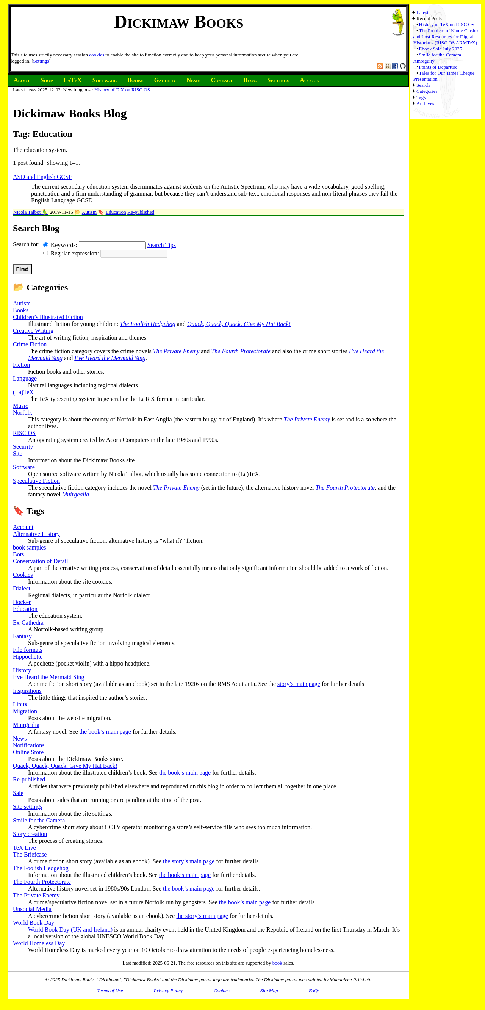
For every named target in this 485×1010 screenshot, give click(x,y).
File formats (27, 650)
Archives (425, 103)
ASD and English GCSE (42, 177)
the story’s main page (188, 861)
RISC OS (24, 433)
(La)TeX (23, 392)
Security (23, 446)
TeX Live (24, 847)
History (22, 670)
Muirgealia (75, 494)
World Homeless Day (39, 943)
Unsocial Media (32, 909)
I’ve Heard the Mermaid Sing (110, 358)
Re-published (140, 212)
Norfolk (22, 412)
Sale (18, 793)
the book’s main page (105, 731)
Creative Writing (33, 330)
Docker (22, 602)
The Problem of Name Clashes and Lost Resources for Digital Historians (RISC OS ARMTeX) (446, 36)
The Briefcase (30, 854)
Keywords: (61, 245)
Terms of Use (110, 990)
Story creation (30, 834)
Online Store (28, 752)
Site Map (269, 990)
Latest (422, 12)
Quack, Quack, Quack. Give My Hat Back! (239, 324)
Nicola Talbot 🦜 (30, 212)
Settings (41, 61)
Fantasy (22, 636)
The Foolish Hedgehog (147, 324)
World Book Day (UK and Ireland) (70, 929)
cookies (96, 55)
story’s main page (298, 684)
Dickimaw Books (178, 21)
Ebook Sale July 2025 (440, 49)
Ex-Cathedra (28, 622)
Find (22, 269)
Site (17, 453)
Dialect (21, 588)
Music (20, 405)
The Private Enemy (176, 351)
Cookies (23, 575)
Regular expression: (72, 253)
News (20, 738)
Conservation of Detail (40, 561)
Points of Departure (438, 67)
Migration (25, 711)
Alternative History (36, 534)
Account (23, 527)
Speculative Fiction (36, 481)
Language (25, 378)
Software (24, 467)
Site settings (27, 806)
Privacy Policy (168, 990)
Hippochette (27, 656)
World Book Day (33, 922)
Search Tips (161, 245)
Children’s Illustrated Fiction (48, 317)
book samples (29, 547)
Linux (20, 704)
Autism (89, 212)
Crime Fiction (30, 344)
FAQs (314, 990)
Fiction (21, 365)
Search (423, 85)
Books (20, 310)
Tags (421, 97)
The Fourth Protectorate (241, 351)
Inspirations (27, 690)
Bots (18, 554)
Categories (427, 91)
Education (116, 212)
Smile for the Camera (39, 820)
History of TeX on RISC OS (122, 89)
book (277, 963)
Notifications (29, 745)
